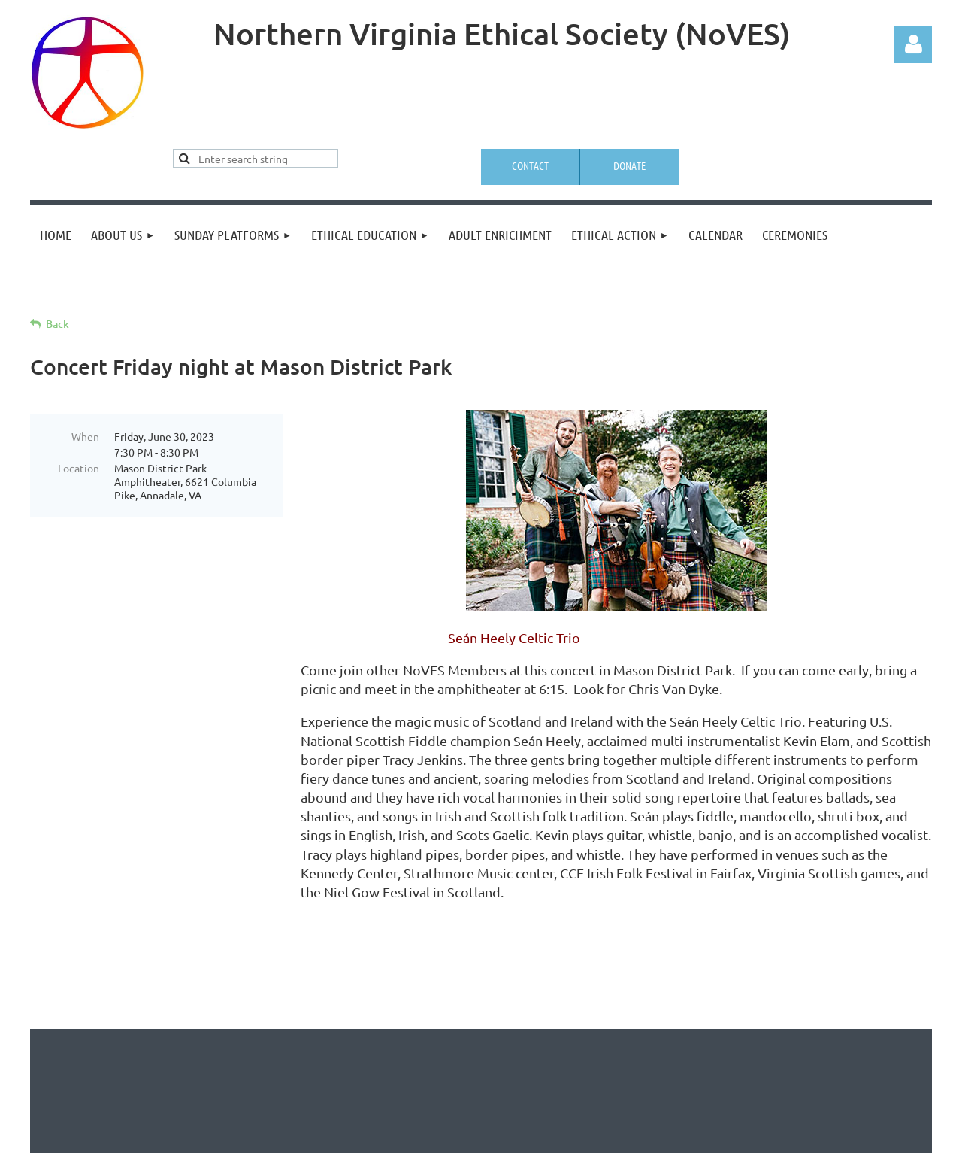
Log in (913, 44)
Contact (530, 165)
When (85, 436)
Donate (629, 165)
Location (78, 468)
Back (57, 324)
